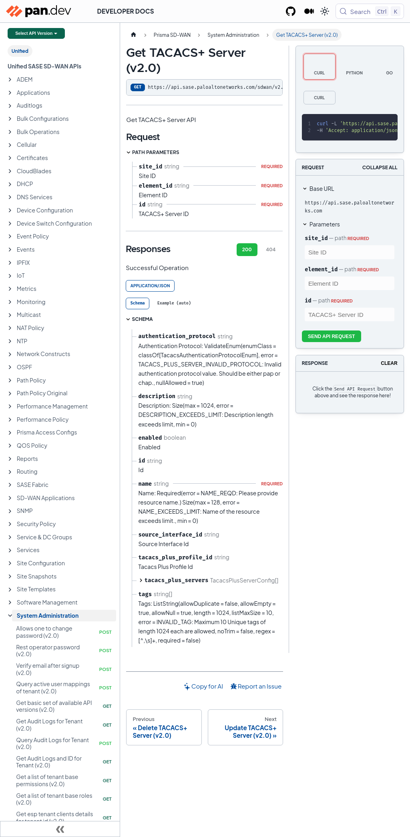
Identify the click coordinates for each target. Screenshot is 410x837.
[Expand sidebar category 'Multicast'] (10, 315)
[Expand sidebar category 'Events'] (10, 250)
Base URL (322, 188)
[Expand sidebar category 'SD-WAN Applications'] (10, 498)
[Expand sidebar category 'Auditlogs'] (10, 106)
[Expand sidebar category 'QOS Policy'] (10, 446)
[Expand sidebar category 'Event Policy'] (10, 236)
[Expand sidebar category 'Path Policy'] (10, 380)
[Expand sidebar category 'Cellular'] (10, 145)
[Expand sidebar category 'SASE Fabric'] (10, 485)
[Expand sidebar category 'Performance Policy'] (10, 420)
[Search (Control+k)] (370, 11)
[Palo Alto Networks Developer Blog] (309, 11)
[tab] (137, 303)
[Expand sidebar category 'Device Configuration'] (10, 210)
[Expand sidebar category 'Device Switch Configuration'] (10, 224)
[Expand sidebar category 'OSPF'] (10, 367)
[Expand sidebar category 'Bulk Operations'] (10, 132)
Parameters (325, 224)
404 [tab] (270, 249)
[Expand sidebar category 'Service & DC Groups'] (10, 537)
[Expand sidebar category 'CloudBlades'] (10, 171)
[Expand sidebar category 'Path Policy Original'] (10, 394)
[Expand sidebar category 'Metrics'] (10, 289)
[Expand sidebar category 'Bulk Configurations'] (10, 119)
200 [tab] (247, 249)
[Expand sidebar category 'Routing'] (10, 472)
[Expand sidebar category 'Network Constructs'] (10, 354)
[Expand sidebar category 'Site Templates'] (10, 590)
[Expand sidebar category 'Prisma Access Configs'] (10, 433)
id (308, 300)
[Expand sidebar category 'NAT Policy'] (10, 328)
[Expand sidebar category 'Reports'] (10, 459)
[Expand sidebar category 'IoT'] (10, 276)
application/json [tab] (150, 285)
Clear (389, 363)
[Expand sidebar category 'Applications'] (10, 93)
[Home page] (133, 35)
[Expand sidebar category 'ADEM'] (10, 80)
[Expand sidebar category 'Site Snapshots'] (10, 577)
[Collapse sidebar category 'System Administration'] (10, 616)
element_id (321, 269)
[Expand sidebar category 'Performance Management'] (10, 406)
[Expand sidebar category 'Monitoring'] (10, 302)
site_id (316, 238)
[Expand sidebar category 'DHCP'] (10, 184)
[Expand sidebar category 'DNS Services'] (10, 197)
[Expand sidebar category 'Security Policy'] (10, 524)
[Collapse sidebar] (60, 829)
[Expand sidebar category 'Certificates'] (10, 158)
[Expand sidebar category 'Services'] (10, 551)
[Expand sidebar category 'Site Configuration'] (10, 563)
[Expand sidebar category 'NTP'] (10, 341)
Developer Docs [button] (125, 11)
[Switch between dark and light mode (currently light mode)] (325, 11)
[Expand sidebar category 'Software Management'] (10, 603)
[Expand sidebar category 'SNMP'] (10, 511)
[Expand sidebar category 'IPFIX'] (10, 263)
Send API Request (331, 336)
